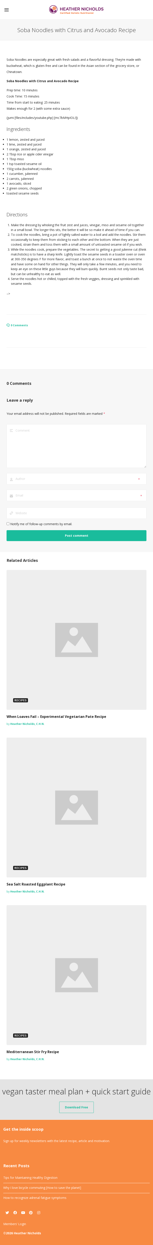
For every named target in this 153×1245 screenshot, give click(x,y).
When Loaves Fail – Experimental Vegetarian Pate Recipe (56, 716)
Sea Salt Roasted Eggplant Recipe (36, 884)
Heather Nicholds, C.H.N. (27, 724)
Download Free (76, 1107)
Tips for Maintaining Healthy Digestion (30, 1178)
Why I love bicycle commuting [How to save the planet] (42, 1188)
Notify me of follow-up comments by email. (41, 524)
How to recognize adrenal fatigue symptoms (34, 1198)
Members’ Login (14, 1224)
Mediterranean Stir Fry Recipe (33, 1051)
